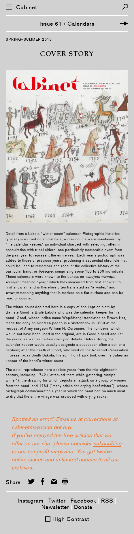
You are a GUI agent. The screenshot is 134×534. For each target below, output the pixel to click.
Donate (83, 507)
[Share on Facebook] (42, 481)
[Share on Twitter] (31, 481)
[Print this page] (65, 481)
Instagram (31, 500)
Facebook (83, 500)
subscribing (107, 443)
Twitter (57, 500)
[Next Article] (124, 23)
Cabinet (26, 7)
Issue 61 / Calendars (67, 23)
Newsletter (55, 507)
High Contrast (70, 519)
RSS (107, 500)
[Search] (125, 7)
